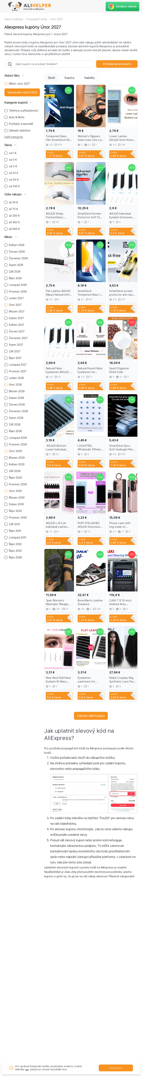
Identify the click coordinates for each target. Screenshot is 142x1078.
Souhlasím (116, 1068)
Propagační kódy (36, 19)
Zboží (51, 78)
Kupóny (70, 78)
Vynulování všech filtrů (22, 92)
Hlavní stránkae (13, 19)
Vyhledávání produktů (117, 64)
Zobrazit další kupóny (91, 716)
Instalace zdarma (121, 6)
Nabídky (89, 78)
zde (27, 1069)
